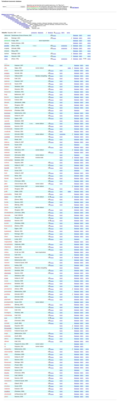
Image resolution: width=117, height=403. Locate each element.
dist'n (62, 32)
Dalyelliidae (26, 27)
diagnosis (40, 32)
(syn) (61, 65)
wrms (68, 32)
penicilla (6, 45)
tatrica (6, 56)
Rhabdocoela (18, 22)
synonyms (34, 32)
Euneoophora (15, 20)
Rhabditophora (12, 18)
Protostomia (7, 15)
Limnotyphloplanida (26, 25)
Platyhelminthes (10, 17)
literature (50, 32)
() (7, 326)
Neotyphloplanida (23, 24)
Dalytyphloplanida (21, 23)
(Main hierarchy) (8, 14)
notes (69, 68)
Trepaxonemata (14, 19)
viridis (6, 59)
